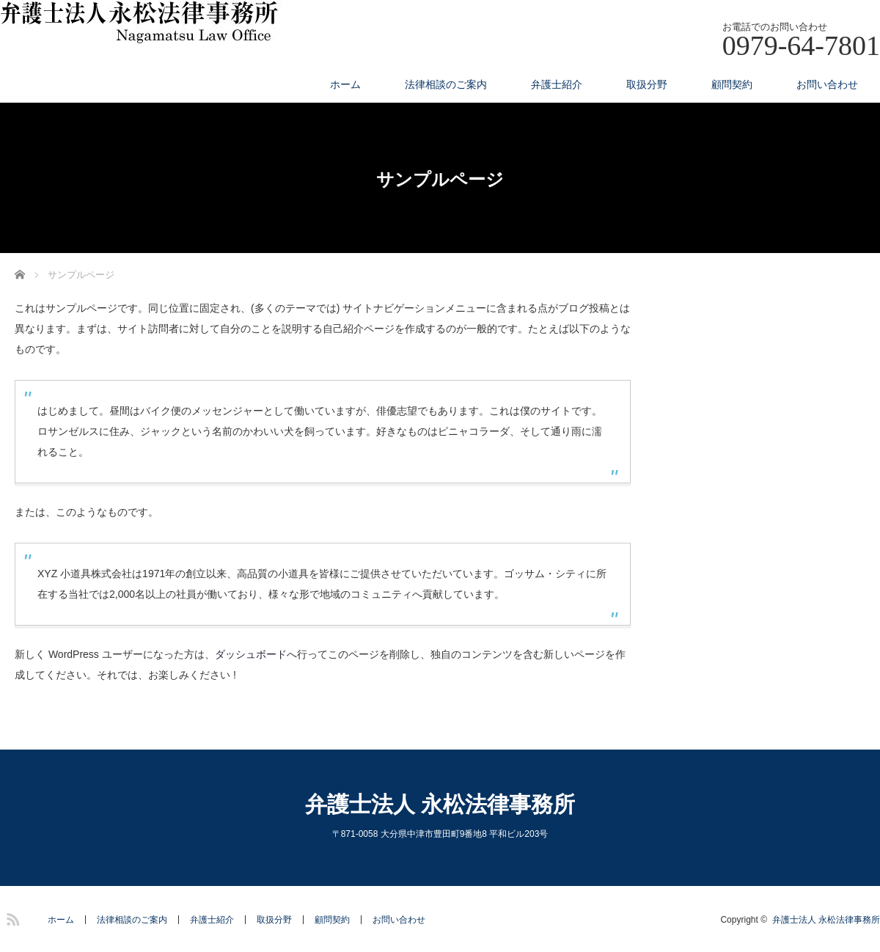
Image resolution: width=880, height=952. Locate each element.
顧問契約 (731, 84)
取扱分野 (646, 84)
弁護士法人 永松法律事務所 (440, 804)
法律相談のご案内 (446, 84)
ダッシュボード (251, 654)
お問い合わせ (827, 84)
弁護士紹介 (556, 84)
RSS (11, 917)
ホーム (345, 84)
